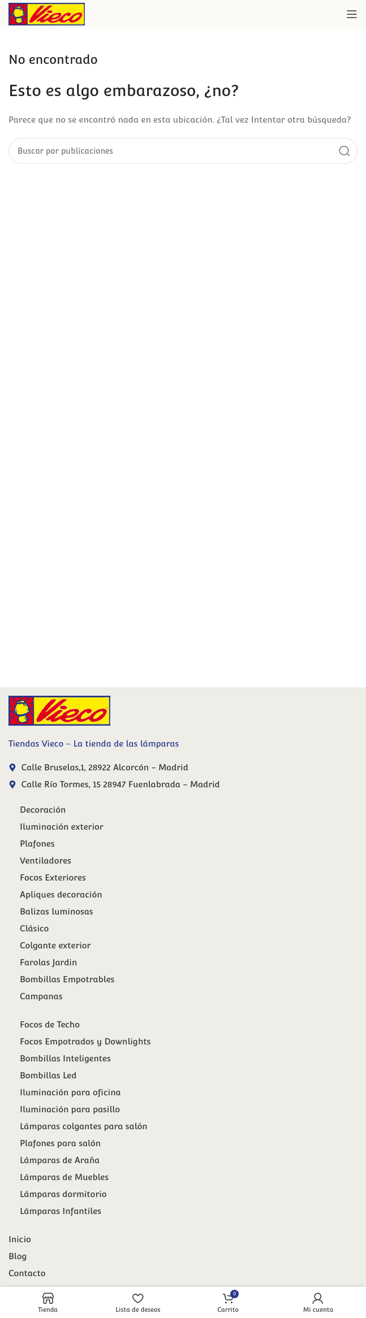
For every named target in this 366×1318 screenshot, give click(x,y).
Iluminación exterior (62, 826)
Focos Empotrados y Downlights (85, 1041)
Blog (17, 1256)
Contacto (26, 1273)
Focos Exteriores (53, 877)
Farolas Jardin (48, 962)
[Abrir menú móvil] (352, 14)
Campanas (41, 996)
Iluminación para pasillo (70, 1109)
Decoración (43, 809)
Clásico (34, 928)
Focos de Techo (50, 1024)
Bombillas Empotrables (67, 979)
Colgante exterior (55, 945)
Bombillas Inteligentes (65, 1058)
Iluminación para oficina (70, 1092)
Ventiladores (45, 860)
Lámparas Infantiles (60, 1211)
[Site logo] (46, 13)
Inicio (19, 1239)
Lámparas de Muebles (64, 1177)
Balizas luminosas (56, 911)
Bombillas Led (48, 1075)
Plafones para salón (60, 1143)
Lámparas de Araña (60, 1160)
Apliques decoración (61, 894)
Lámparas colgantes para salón (84, 1126)
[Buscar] (183, 151)
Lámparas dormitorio (63, 1194)
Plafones (37, 843)
